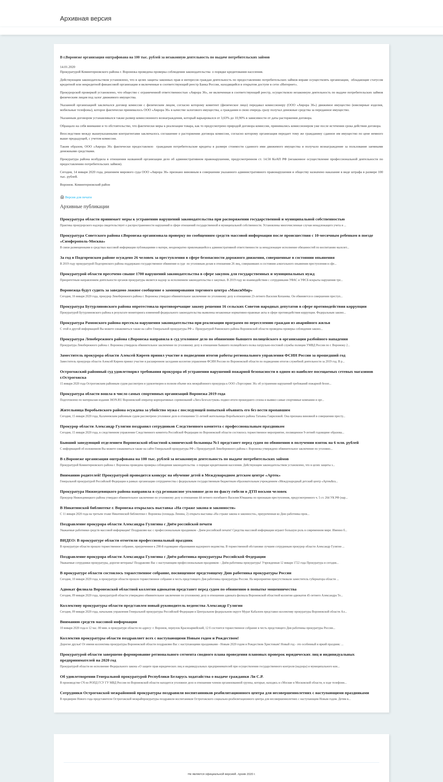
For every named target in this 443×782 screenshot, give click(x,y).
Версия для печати (78, 197)
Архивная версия (85, 18)
